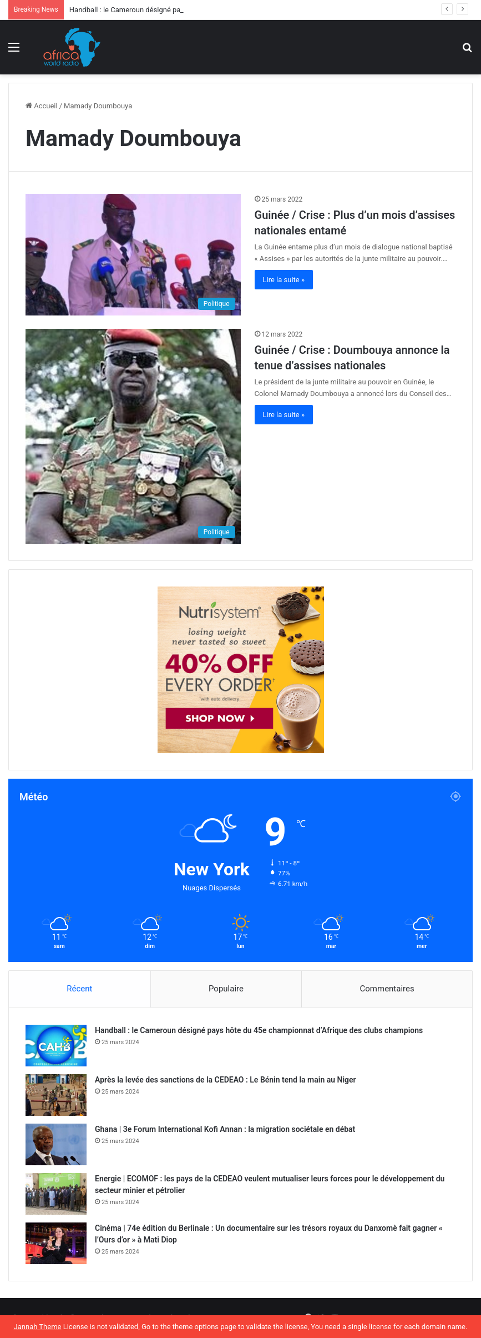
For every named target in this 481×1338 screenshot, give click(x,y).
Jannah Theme (38, 1326)
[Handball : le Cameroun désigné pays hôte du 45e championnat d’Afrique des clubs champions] (56, 1045)
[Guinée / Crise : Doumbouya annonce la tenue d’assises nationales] (133, 436)
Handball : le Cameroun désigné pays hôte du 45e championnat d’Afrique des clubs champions (259, 1030)
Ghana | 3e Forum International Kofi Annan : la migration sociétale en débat (225, 1129)
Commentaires (387, 989)
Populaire (226, 989)
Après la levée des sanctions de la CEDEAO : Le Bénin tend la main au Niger (225, 1079)
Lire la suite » (284, 279)
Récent (79, 989)
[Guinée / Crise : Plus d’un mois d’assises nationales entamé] (133, 254)
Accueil (42, 106)
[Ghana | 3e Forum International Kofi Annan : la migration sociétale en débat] (56, 1144)
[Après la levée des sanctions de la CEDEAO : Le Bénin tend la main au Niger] (56, 1095)
